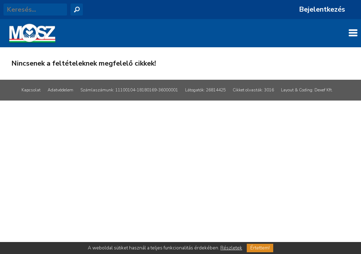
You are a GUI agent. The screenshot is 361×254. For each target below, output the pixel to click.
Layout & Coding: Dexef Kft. (307, 90)
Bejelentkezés (322, 9)
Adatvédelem (60, 90)
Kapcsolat (31, 90)
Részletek (231, 248)
